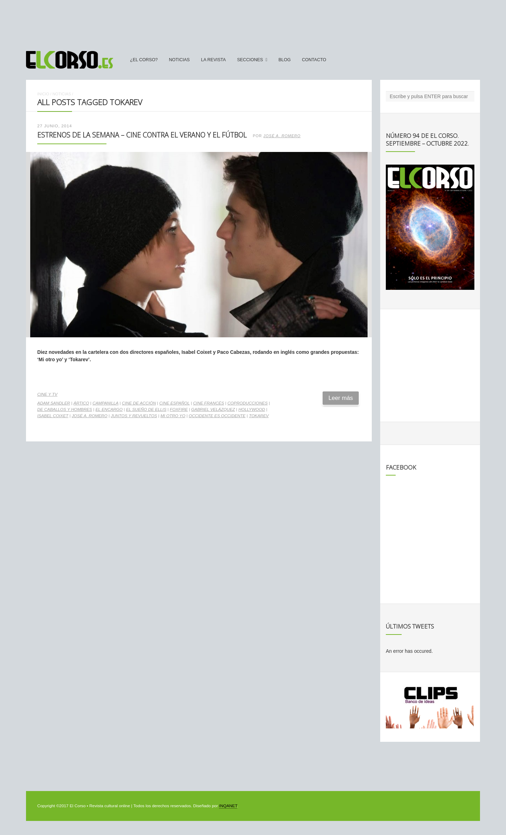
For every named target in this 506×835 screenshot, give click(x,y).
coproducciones (247, 403)
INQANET (228, 805)
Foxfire (179, 409)
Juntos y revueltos (134, 415)
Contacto (314, 59)
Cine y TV (47, 394)
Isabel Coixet (53, 415)
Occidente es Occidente (217, 415)
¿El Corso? (144, 59)
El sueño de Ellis (146, 409)
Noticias (179, 59)
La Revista (213, 59)
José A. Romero (282, 136)
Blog (284, 59)
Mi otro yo (173, 415)
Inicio (43, 94)
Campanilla (105, 403)
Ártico (81, 403)
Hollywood (251, 409)
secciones (250, 59)
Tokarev (258, 415)
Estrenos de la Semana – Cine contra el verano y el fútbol (142, 135)
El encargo (109, 409)
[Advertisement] (253, 22)
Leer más (341, 398)
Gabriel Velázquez (213, 409)
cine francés (208, 403)
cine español (174, 403)
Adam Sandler (53, 403)
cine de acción (139, 403)
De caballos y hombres (64, 409)
